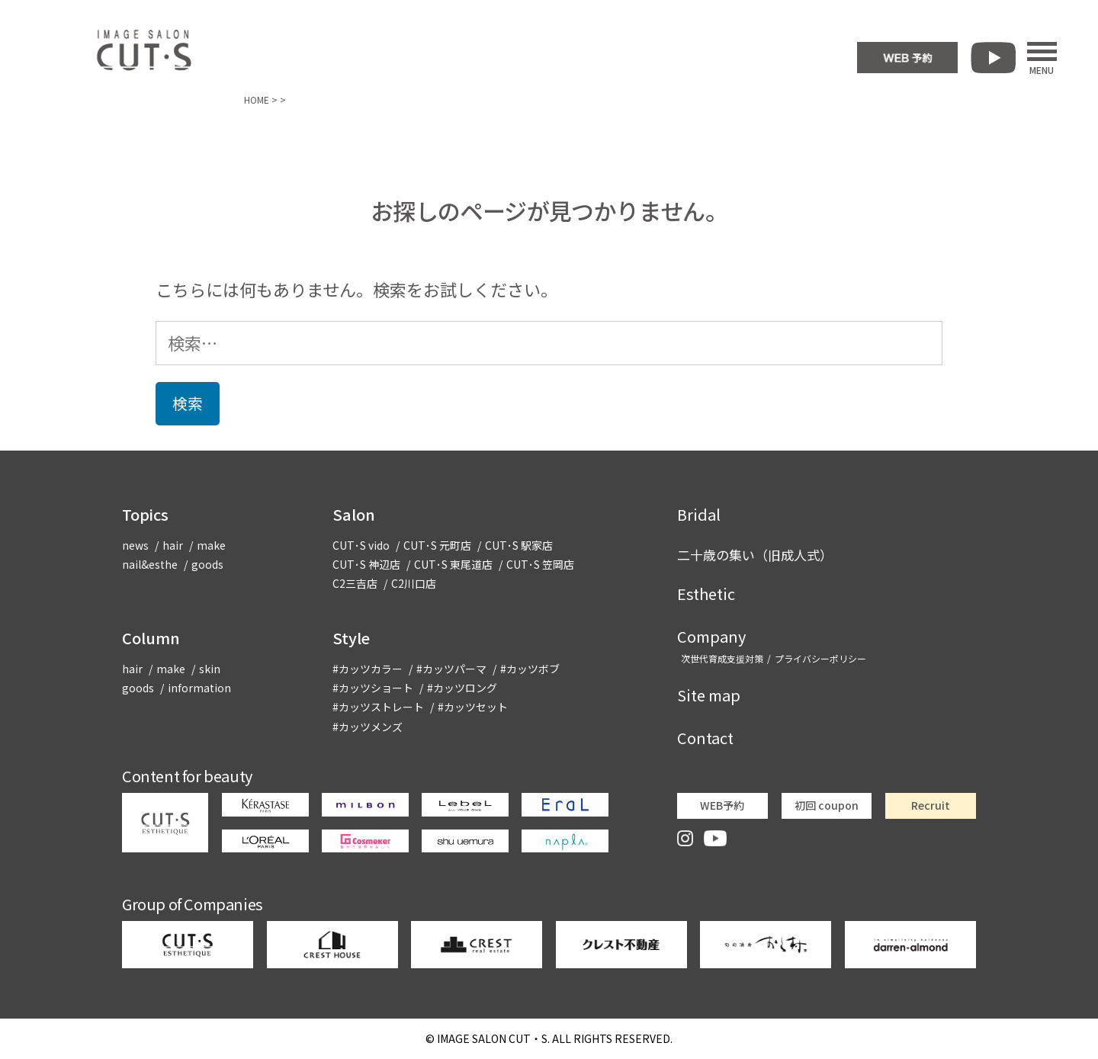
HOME (256, 99)
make (211, 545)
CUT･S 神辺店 (366, 564)
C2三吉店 (354, 583)
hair (172, 545)
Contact (705, 738)
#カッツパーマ (451, 668)
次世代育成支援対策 (722, 658)
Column (151, 638)
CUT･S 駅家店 (519, 545)
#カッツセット (473, 706)
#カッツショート (372, 687)
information (199, 687)
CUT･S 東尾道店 (453, 564)
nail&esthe (150, 564)
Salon (353, 514)
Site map (708, 695)
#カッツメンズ (367, 726)
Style (351, 638)
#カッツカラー (367, 668)
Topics (145, 514)
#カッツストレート (378, 706)
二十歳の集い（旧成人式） (755, 554)
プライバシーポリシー (820, 658)
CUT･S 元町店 (437, 545)
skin (209, 668)
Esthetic (706, 593)
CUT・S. (493, 1038)
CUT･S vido (361, 545)
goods (207, 564)
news (135, 545)
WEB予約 (722, 805)
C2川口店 (413, 583)
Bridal (699, 514)
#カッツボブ (530, 668)
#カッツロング (462, 687)
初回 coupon (827, 805)
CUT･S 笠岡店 (540, 564)
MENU (1042, 58)
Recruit (930, 805)
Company (711, 636)
